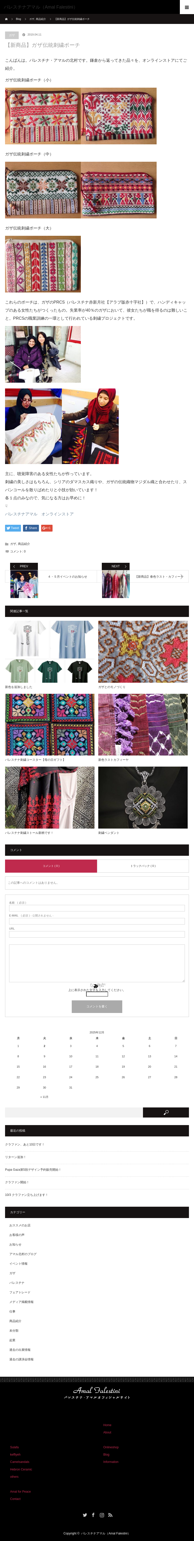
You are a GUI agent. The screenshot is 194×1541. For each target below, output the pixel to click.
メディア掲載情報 (21, 1302)
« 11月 (44, 1096)
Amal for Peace (20, 1491)
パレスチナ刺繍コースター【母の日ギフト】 (35, 760)
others (14, 1477)
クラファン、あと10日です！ (25, 1144)
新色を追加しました (18, 687)
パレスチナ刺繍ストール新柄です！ (29, 833)
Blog (18, 19)
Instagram (101, 1514)
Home (107, 1425)
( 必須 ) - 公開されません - (31, 915)
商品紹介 (24, 544)
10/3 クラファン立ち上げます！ (26, 1195)
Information (110, 1462)
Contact (15, 1499)
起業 (12, 1340)
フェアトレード (20, 1292)
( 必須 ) (17, 903)
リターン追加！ (15, 1157)
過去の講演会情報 (21, 1359)
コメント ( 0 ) (51, 865)
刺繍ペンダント (108, 833)
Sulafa (14, 1447)
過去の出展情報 (20, 1350)
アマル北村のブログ (23, 1254)
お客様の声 (17, 1235)
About (107, 1432)
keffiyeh (15, 1454)
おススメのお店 (20, 1225)
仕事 (12, 1311)
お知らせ (15, 1244)
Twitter (84, 1514)
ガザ (12, 35)
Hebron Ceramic (21, 1469)
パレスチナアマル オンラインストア (39, 514)
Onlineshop (111, 1447)
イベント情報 (18, 1263)
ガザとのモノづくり (112, 687)
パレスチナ (17, 1283)
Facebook (92, 1514)
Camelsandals (19, 1462)
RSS (109, 1514)
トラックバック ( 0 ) (143, 865)
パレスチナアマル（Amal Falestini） (105, 1533)
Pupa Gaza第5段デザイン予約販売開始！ (33, 1169)
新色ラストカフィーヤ (113, 760)
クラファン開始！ (17, 1182)
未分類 (13, 1330)
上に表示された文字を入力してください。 (97, 990)
